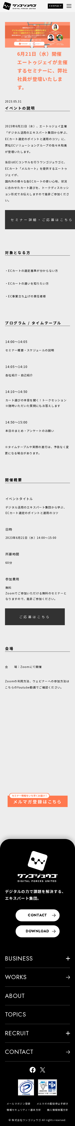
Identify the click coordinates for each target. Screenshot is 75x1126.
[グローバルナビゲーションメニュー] (69, 6)
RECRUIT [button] (37, 1033)
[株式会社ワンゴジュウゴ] (38, 866)
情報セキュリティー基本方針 (24, 1109)
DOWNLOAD (41, 931)
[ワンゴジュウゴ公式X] (43, 1070)
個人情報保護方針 (57, 1109)
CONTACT (55, 5)
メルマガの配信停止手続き (53, 1103)
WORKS (37, 977)
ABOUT (15, 995)
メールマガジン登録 (19, 1103)
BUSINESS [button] (37, 958)
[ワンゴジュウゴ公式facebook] (33, 1070)
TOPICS (15, 1014)
